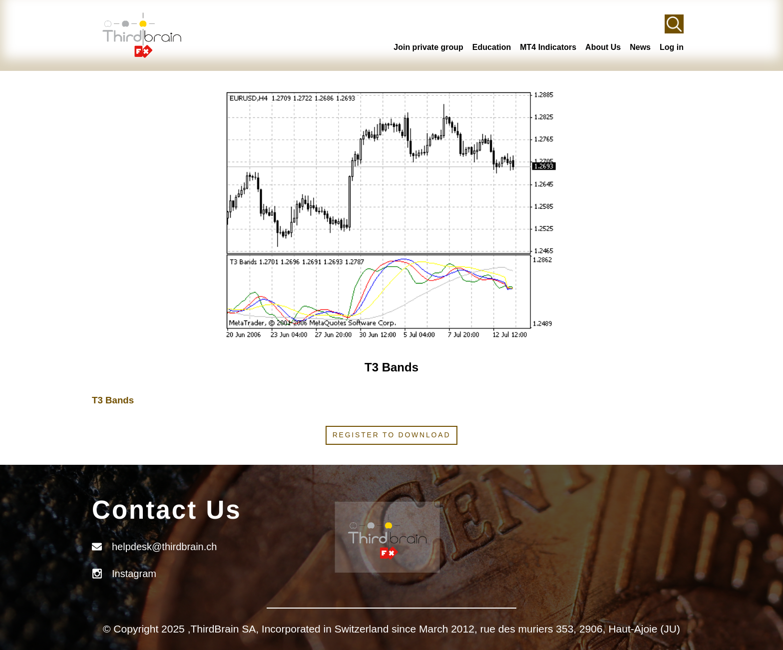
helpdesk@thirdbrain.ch (164, 546)
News (640, 47)
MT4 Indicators (548, 47)
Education (491, 47)
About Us (603, 47)
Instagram (134, 573)
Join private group (428, 47)
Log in (672, 47)
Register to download (392, 435)
